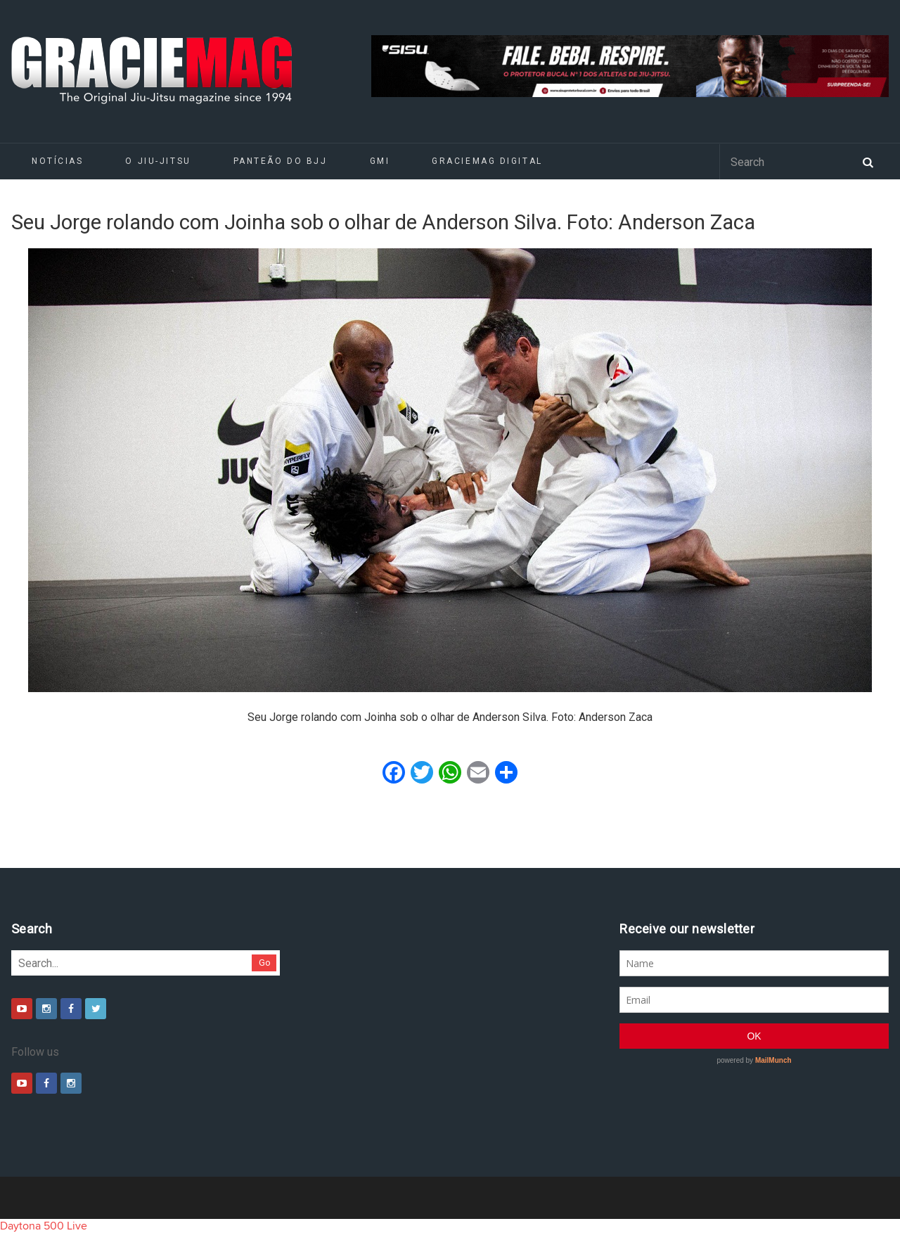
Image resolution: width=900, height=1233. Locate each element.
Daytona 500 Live (43, 1226)
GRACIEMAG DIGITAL (487, 161)
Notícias (57, 161)
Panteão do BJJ (280, 161)
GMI (380, 161)
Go (265, 962)
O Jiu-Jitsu (158, 161)
